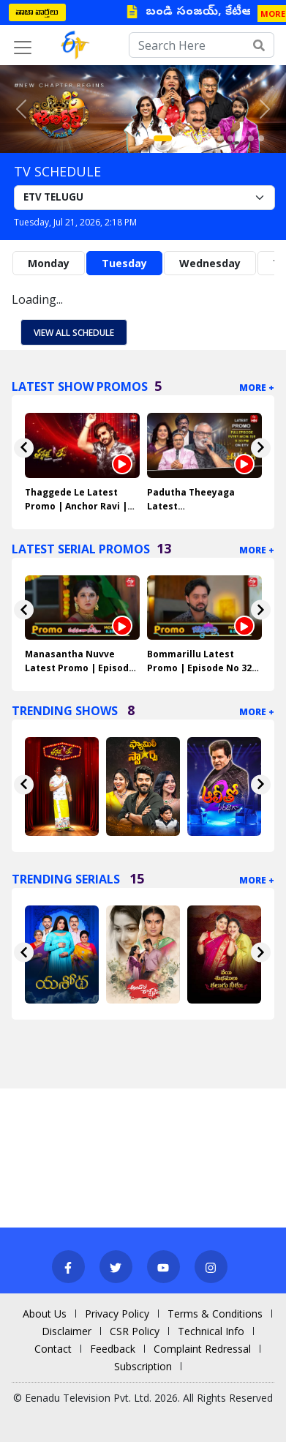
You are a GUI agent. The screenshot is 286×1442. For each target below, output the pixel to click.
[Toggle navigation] (23, 48)
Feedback (112, 1349)
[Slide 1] (163, 138)
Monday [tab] (48, 263)
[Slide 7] (230, 138)
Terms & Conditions (215, 1313)
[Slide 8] (241, 138)
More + (256, 387)
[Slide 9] (251, 138)
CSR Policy (134, 1331)
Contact (53, 1349)
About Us (45, 1313)
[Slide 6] (220, 138)
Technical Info (211, 1331)
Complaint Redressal (202, 1349)
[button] (21, 109)
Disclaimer (66, 1331)
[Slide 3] (189, 138)
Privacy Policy (117, 1313)
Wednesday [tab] (210, 263)
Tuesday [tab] (124, 263)
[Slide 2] (179, 138)
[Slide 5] (210, 138)
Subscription (143, 1366)
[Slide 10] (261, 138)
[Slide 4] (200, 138)
